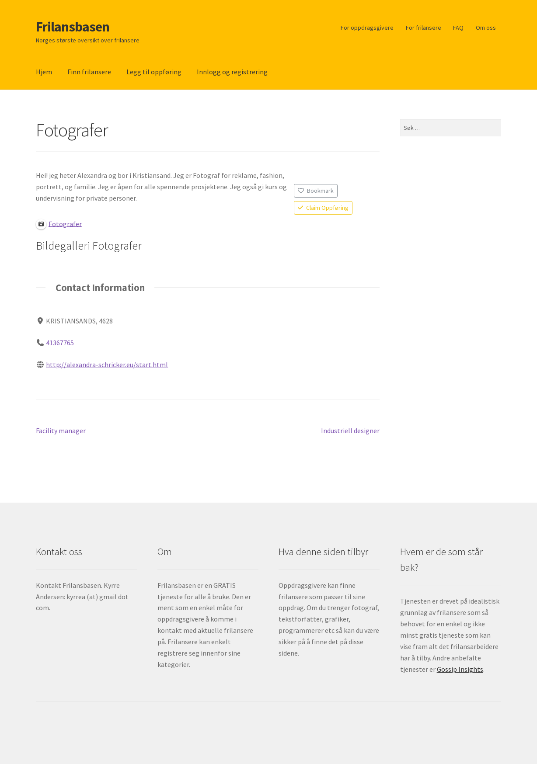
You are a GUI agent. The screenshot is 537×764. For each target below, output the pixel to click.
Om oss (486, 27)
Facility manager (61, 431)
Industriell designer (350, 431)
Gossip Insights (460, 669)
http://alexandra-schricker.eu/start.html (107, 364)
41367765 (60, 342)
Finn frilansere (89, 71)
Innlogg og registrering (232, 71)
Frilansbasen (72, 26)
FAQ (458, 27)
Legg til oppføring (153, 71)
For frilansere (423, 27)
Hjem (44, 71)
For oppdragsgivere (367, 27)
